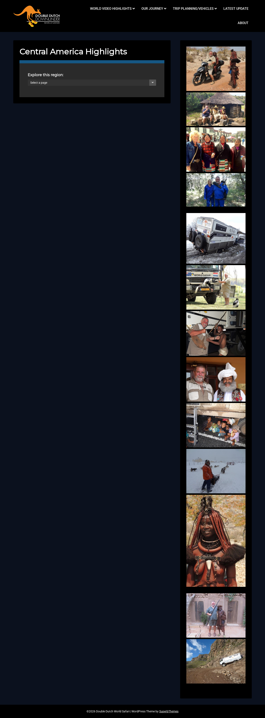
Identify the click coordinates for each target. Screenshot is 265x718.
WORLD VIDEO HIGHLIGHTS (111, 9)
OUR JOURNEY (152, 9)
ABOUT (243, 23)
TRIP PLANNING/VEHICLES (193, 9)
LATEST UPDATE (235, 9)
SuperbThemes (168, 711)
